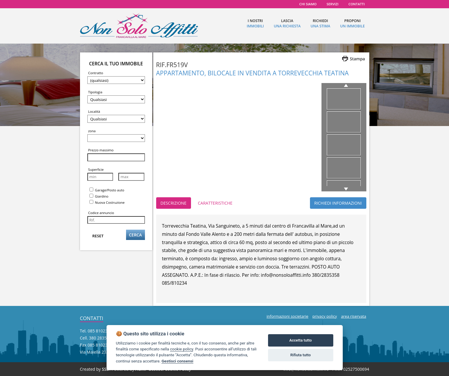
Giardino (99, 196)
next (345, 189)
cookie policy (181, 349)
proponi (352, 23)
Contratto (95, 73)
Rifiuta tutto (300, 355)
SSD (106, 369)
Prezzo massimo (101, 150)
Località (94, 111)
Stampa (357, 59)
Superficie (96, 169)
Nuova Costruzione (107, 202)
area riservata (353, 316)
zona (92, 131)
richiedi (320, 23)
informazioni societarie (287, 316)
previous (347, 85)
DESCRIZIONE (174, 203)
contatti (356, 4)
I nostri (255, 23)
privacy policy (324, 316)
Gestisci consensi (177, 361)
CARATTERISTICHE (215, 203)
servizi (332, 4)
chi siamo (308, 4)
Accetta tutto (300, 340)
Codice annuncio (101, 213)
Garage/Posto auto (106, 190)
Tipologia (95, 92)
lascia (287, 23)
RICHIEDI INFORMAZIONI (338, 203)
